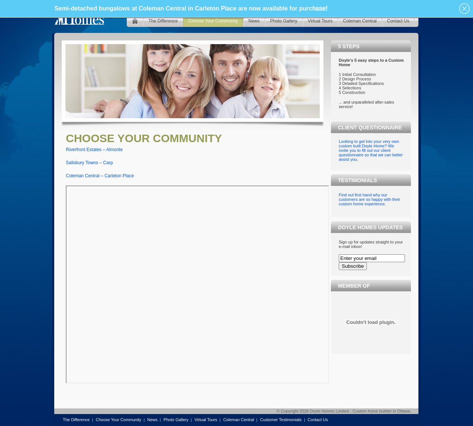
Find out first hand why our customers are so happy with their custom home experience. (369, 199)
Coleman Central (238, 419)
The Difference (76, 419)
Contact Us (318, 419)
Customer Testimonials (280, 419)
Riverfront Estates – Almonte (94, 149)
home (135, 21)
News (152, 419)
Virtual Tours (205, 419)
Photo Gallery (175, 419)
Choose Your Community (118, 419)
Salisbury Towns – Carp (89, 162)
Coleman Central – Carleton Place (100, 175)
